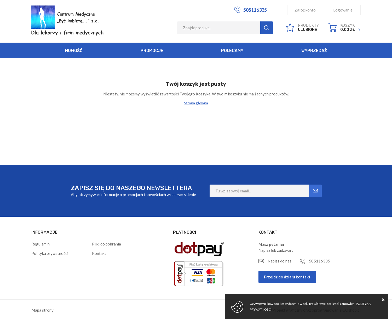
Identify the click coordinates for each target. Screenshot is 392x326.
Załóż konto (305, 10)
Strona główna (196, 103)
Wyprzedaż (314, 50)
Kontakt (99, 253)
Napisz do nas (279, 261)
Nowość (74, 50)
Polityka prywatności (49, 253)
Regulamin (40, 244)
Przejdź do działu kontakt (287, 276)
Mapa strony (42, 310)
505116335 (255, 10)
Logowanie (343, 10)
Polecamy (232, 50)
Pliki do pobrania (106, 244)
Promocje (152, 50)
